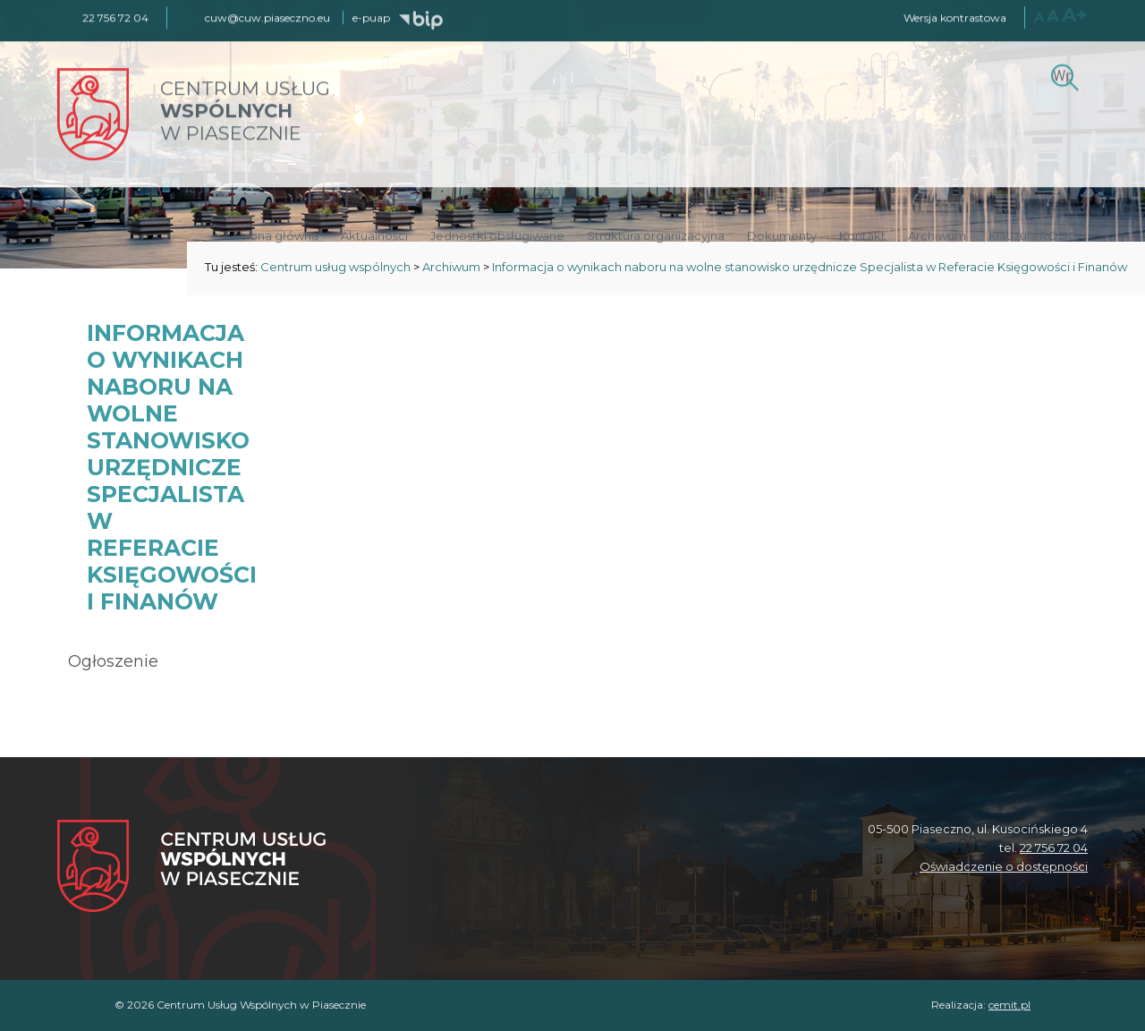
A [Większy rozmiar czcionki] (1053, 15)
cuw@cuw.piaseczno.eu (267, 16)
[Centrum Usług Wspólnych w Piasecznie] (191, 868)
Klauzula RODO (1033, 234)
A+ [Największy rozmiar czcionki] (1075, 14)
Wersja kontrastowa (954, 16)
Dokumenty (782, 234)
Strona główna (275, 234)
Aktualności (374, 234)
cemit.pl (1009, 1004)
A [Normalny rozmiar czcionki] (1039, 15)
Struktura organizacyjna (656, 234)
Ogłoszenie (113, 661)
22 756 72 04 (1054, 847)
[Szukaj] (1062, 74)
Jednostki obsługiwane (497, 234)
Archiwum (937, 234)
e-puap (371, 16)
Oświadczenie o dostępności (1004, 866)
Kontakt (862, 234)
